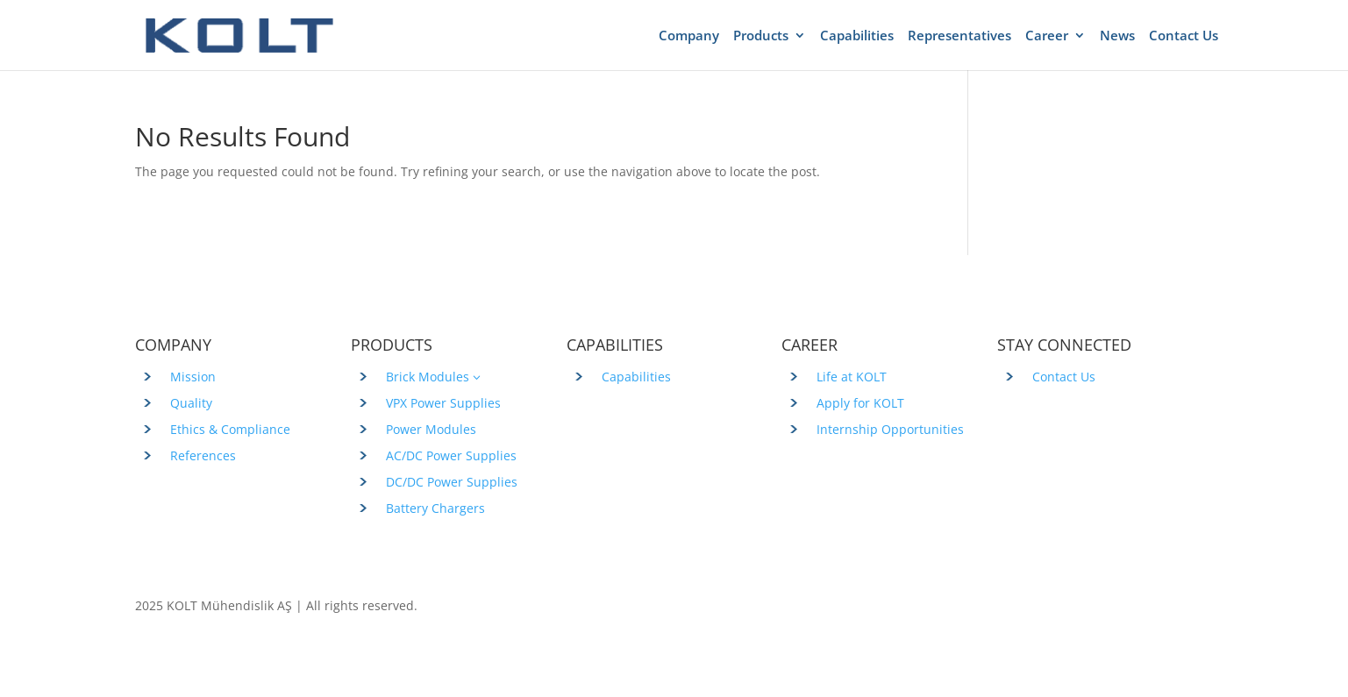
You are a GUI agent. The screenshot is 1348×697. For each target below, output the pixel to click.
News (1117, 36)
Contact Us (1183, 36)
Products (760, 36)
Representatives (959, 36)
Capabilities (857, 36)
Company (689, 36)
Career (1046, 36)
